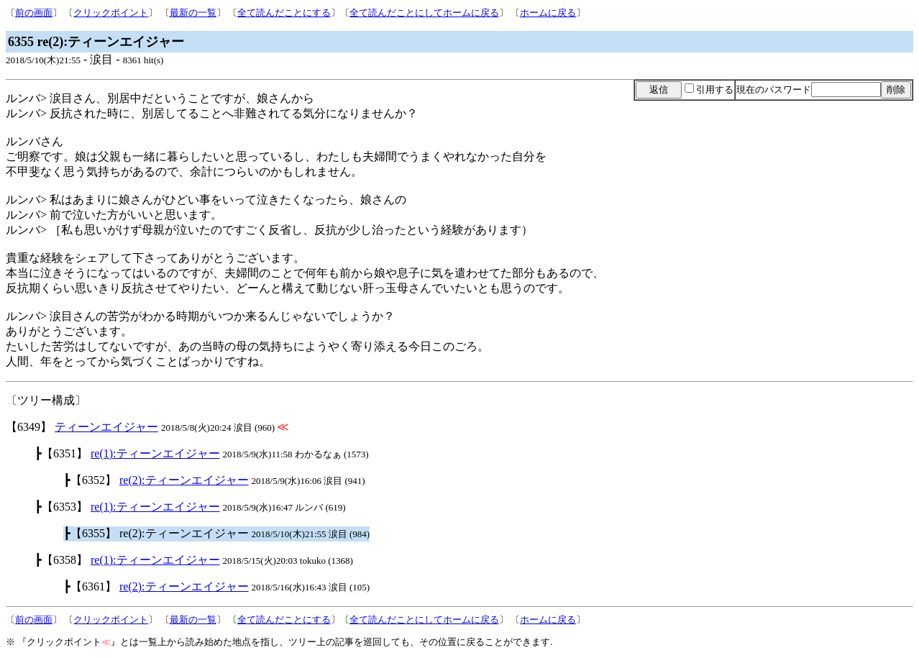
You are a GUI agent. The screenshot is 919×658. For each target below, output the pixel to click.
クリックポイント (110, 12)
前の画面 (33, 12)
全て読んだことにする (284, 12)
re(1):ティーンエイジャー (155, 453)
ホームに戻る (548, 12)
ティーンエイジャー (106, 427)
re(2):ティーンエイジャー (184, 480)
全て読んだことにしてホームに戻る (424, 12)
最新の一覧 (193, 12)
